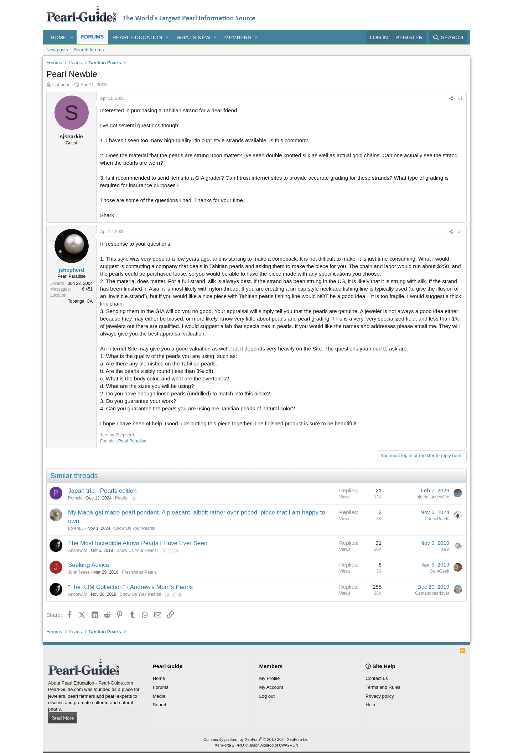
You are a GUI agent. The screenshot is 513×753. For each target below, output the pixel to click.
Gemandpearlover (432, 593)
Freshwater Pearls (139, 572)
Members (238, 37)
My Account (271, 687)
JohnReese (79, 572)
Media (159, 696)
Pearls (121, 498)
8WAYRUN (288, 745)
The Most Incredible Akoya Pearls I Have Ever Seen (137, 543)
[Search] (448, 37)
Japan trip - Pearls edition (102, 490)
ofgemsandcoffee (432, 497)
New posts (57, 49)
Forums (92, 37)
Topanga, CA (80, 301)
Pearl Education (137, 37)
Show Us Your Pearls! (134, 528)
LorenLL (76, 528)
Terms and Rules (383, 687)
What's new (193, 37)
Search (160, 704)
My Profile (269, 678)
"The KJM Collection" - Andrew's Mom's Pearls (130, 587)
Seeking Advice (88, 565)
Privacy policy (380, 696)
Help (370, 704)
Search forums (89, 49)
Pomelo (75, 498)
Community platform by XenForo (256, 739)
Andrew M (77, 550)
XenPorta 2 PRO (229, 745)
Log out (267, 696)
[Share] (451, 98)
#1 (460, 98)
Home (59, 37)
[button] (72, 37)
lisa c (444, 549)
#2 (460, 231)
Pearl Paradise (132, 441)
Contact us (377, 678)
